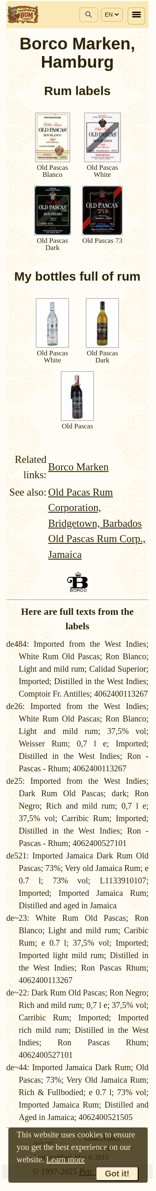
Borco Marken (78, 466)
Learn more (65, 1159)
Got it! (117, 1173)
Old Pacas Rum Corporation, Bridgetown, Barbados (95, 508)
